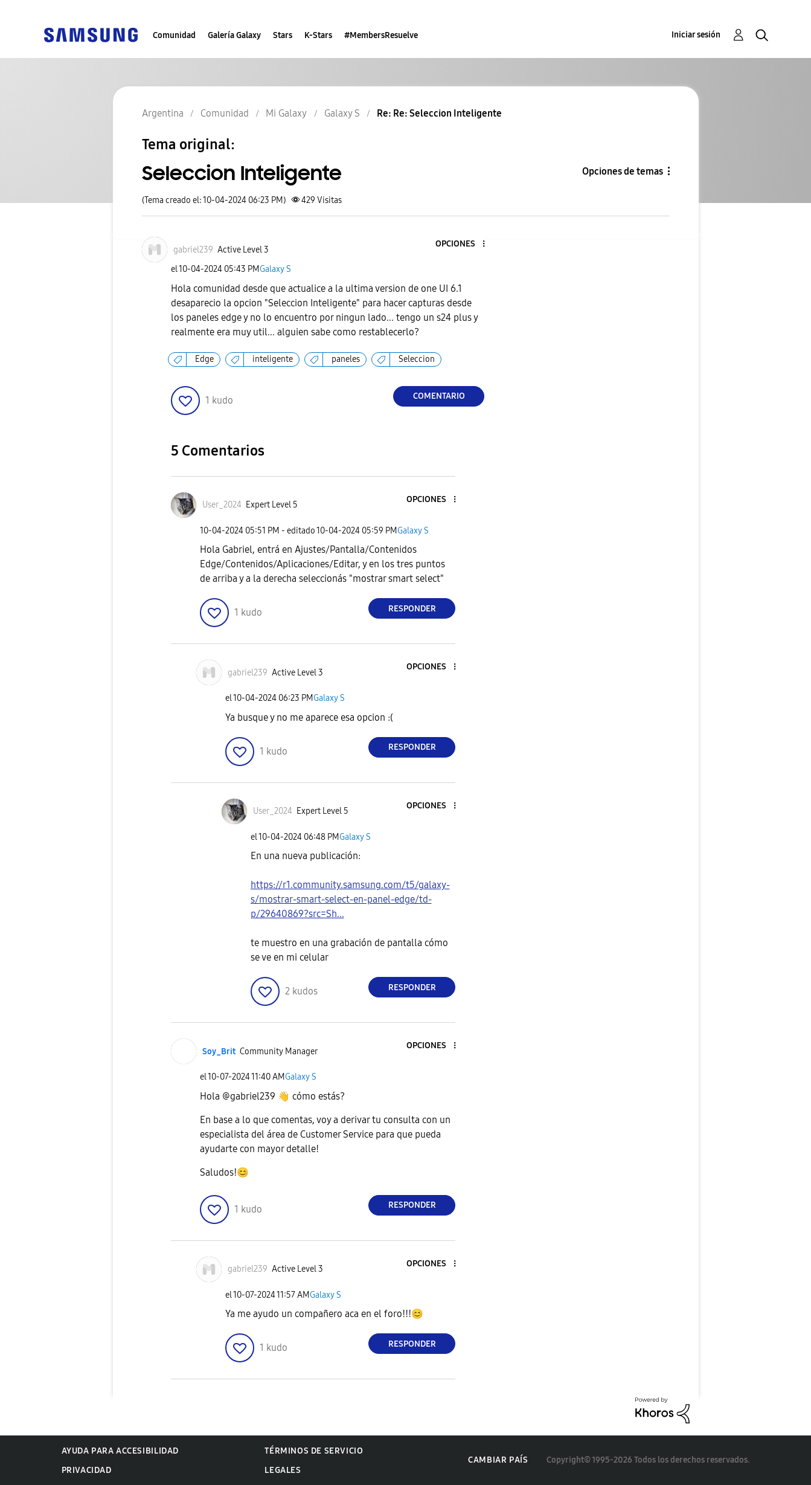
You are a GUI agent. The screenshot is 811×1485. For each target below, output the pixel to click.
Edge (204, 359)
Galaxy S (275, 269)
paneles (346, 359)
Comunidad (174, 35)
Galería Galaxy (234, 35)
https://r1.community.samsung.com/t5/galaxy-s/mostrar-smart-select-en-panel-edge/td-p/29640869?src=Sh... (350, 899)
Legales (282, 1470)
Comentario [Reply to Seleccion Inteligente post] (439, 396)
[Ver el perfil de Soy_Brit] (219, 1051)
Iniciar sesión (696, 35)
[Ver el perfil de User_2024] (222, 505)
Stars (282, 35)
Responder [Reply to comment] (412, 609)
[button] (464, 244)
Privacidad (87, 1470)
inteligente (272, 359)
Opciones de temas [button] (622, 171)
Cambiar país (498, 1460)
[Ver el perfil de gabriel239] (193, 250)
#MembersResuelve (381, 35)
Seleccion (417, 359)
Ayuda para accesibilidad (120, 1451)
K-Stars (318, 35)
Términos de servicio (313, 1451)
